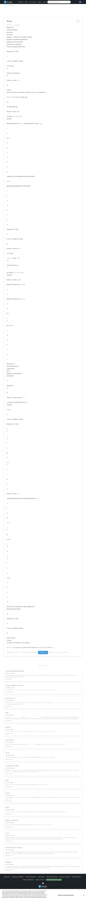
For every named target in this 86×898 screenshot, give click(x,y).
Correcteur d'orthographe (30, 876)
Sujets (26, 2)
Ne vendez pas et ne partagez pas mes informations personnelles (53, 879)
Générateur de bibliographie (17, 876)
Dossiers (39, 2)
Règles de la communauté (64, 876)
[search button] (69, 2)
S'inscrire (45, 2)
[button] (77, 22)
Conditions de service (34, 879)
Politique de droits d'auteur (51, 876)
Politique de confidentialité (22, 879)
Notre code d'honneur (76, 876)
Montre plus (43, 652)
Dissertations (20, 2)
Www (12, 5)
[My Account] (80, 2)
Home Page (6, 5)
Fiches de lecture (32, 2)
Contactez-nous (7, 876)
